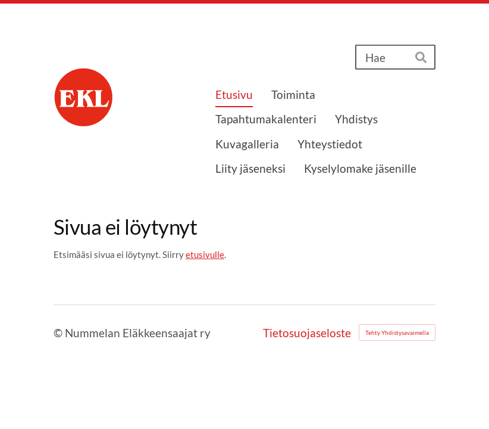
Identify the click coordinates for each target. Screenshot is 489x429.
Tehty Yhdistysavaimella (397, 332)
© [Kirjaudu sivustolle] (59, 333)
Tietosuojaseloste (307, 332)
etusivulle (205, 254)
